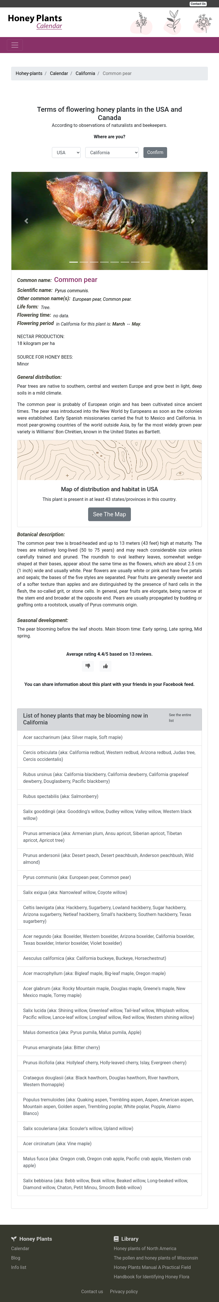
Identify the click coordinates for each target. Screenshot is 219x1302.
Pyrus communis (71, 290)
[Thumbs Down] (88, 666)
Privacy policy (124, 1291)
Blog (15, 1258)
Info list (18, 1267)
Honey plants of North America (145, 1248)
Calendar (20, 1248)
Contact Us (198, 4)
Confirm (155, 152)
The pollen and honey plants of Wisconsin (156, 1258)
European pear (87, 299)
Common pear (117, 299)
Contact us (92, 1291)
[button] (26, 221)
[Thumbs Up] (105, 666)
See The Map (109, 514)
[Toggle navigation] (15, 45)
